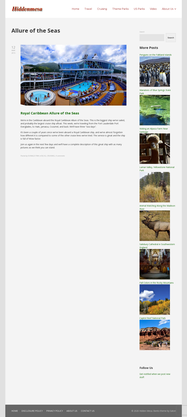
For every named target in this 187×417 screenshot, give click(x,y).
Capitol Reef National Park (153, 318)
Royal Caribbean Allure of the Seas (50, 113)
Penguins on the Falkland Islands (156, 54)
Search (142, 32)
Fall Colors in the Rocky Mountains (157, 282)
